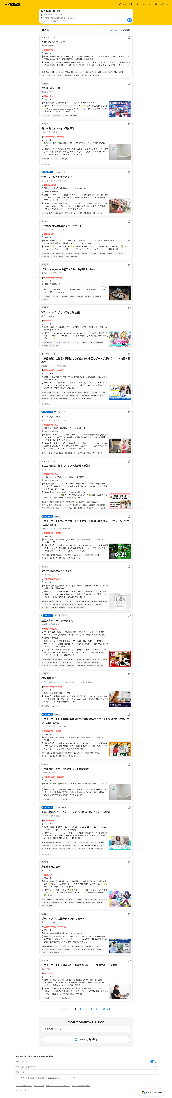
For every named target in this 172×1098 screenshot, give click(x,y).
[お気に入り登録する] (129, 37)
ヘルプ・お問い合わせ (24, 1086)
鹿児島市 (41, 1078)
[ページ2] (80, 1009)
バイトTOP (20, 1078)
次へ (105, 1009)
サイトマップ (39, 1086)
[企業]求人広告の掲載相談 (81, 1086)
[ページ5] (96, 1009)
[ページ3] (86, 1009)
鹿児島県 (31, 1078)
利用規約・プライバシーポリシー (58, 1086)
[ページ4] (91, 1009)
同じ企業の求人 (47, 164)
